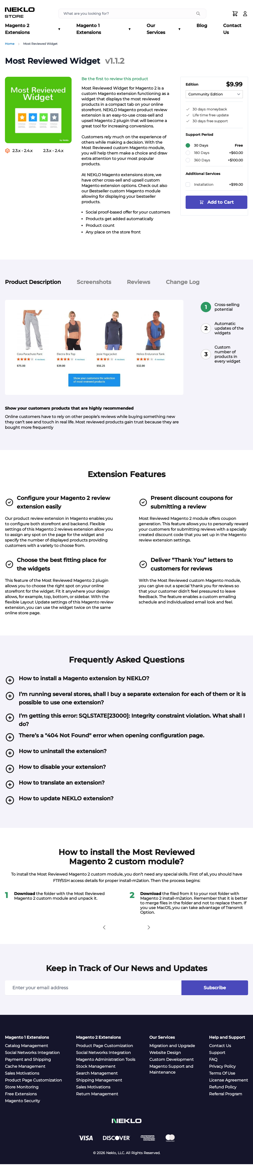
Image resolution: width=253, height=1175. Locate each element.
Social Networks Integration (32, 1063)
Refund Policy (222, 1098)
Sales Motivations (22, 1084)
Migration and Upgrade (172, 1056)
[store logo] (20, 13)
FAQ (213, 1070)
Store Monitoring (22, 1098)
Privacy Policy (222, 1077)
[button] (123, 79)
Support (217, 1063)
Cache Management (25, 1077)
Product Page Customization (33, 1091)
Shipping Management (99, 1091)
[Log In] (245, 14)
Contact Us (232, 29)
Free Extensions (21, 1104)
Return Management (97, 1104)
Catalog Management (26, 1056)
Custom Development (171, 1070)
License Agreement (228, 1091)
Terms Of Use (222, 1084)
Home (9, 44)
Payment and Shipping (28, 1070)
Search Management (97, 1084)
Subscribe (215, 998)
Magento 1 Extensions (103, 29)
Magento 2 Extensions (32, 29)
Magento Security (22, 1111)
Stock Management (96, 1077)
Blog (201, 25)
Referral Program (225, 1104)
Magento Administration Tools (105, 1070)
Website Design (165, 1063)
